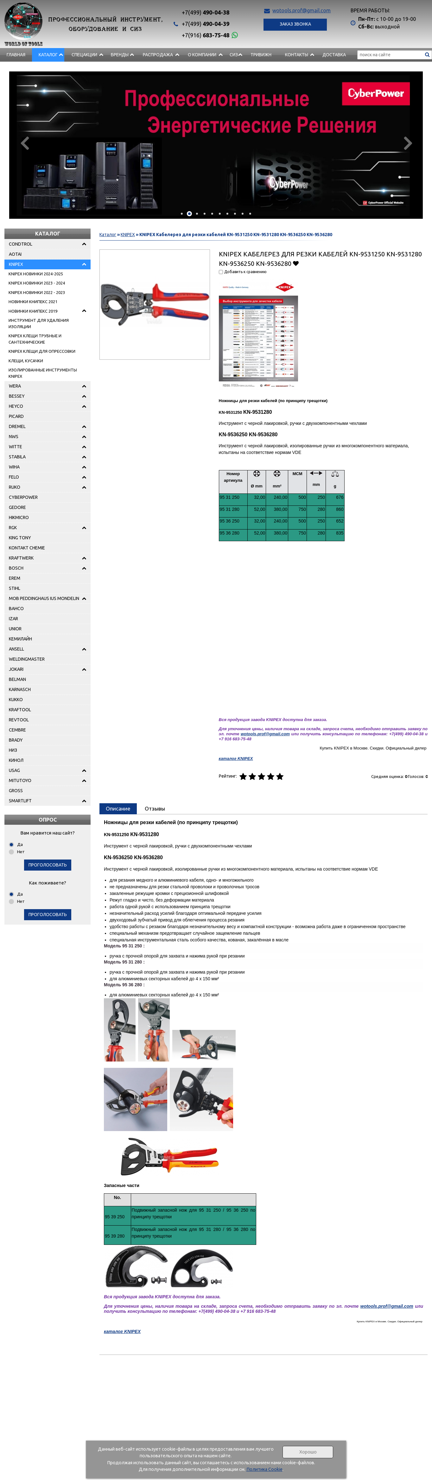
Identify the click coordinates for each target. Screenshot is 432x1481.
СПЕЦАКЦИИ (84, 54)
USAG (14, 770)
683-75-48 (205, 35)
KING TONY (20, 537)
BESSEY (17, 396)
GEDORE (17, 507)
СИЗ (234, 54)
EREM (14, 578)
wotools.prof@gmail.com (301, 10)
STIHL (14, 588)
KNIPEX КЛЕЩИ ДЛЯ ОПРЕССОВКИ (42, 351)
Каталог (48, 54)
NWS (13, 436)
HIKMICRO (19, 517)
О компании (202, 54)
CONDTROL (20, 244)
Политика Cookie (264, 1469)
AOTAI (15, 254)
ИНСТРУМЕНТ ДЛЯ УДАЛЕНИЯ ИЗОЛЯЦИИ (39, 323)
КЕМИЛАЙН (20, 638)
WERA (15, 386)
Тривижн (261, 54)
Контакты (296, 54)
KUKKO (16, 699)
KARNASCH (20, 689)
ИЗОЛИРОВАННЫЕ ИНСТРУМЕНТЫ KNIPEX (43, 373)
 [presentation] (408, 143)
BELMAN (17, 679)
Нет (21, 851)
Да (20, 844)
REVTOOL (19, 719)
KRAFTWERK (21, 557)
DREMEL (17, 426)
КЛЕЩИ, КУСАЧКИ (26, 360)
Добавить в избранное (296, 263)
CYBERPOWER (23, 497)
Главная (16, 54)
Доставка (334, 54)
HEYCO (16, 406)
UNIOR (15, 628)
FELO (14, 477)
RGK (13, 527)
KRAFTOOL (20, 709)
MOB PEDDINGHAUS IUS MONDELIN (44, 598)
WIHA (14, 466)
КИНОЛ (16, 760)
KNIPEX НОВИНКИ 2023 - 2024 (37, 283)
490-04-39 (205, 24)
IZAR (13, 618)
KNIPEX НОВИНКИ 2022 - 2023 (37, 292)
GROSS (16, 790)
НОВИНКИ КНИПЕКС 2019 (33, 311)
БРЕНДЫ (120, 54)
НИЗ (13, 750)
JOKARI (16, 669)
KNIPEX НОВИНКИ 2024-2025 (36, 274)
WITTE (15, 446)
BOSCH (16, 568)
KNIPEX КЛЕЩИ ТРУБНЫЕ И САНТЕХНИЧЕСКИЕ (35, 339)
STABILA (17, 456)
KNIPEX (16, 264)
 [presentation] (24, 143)
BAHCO (16, 608)
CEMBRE (17, 729)
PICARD (16, 416)
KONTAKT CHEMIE (27, 547)
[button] (182, 214)
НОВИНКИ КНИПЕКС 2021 (33, 301)
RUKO (14, 487)
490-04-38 (205, 12)
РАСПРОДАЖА (158, 54)
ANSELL (16, 649)
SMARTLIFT (20, 800)
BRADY (16, 740)
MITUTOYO (20, 780)
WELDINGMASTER (27, 659)
